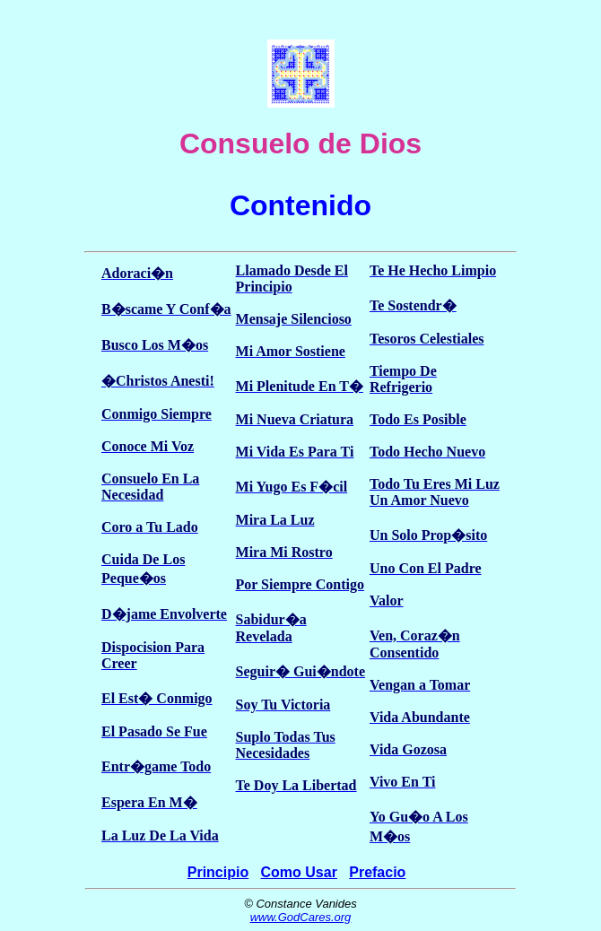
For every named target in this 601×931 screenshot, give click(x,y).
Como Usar (299, 872)
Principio (217, 872)
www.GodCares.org (301, 917)
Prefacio (377, 872)
